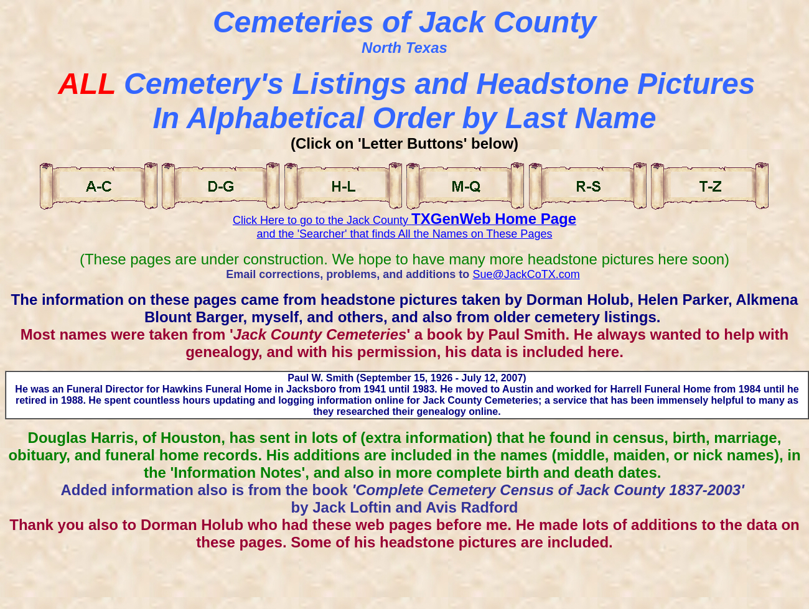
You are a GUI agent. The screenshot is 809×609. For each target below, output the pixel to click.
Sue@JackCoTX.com (525, 274)
